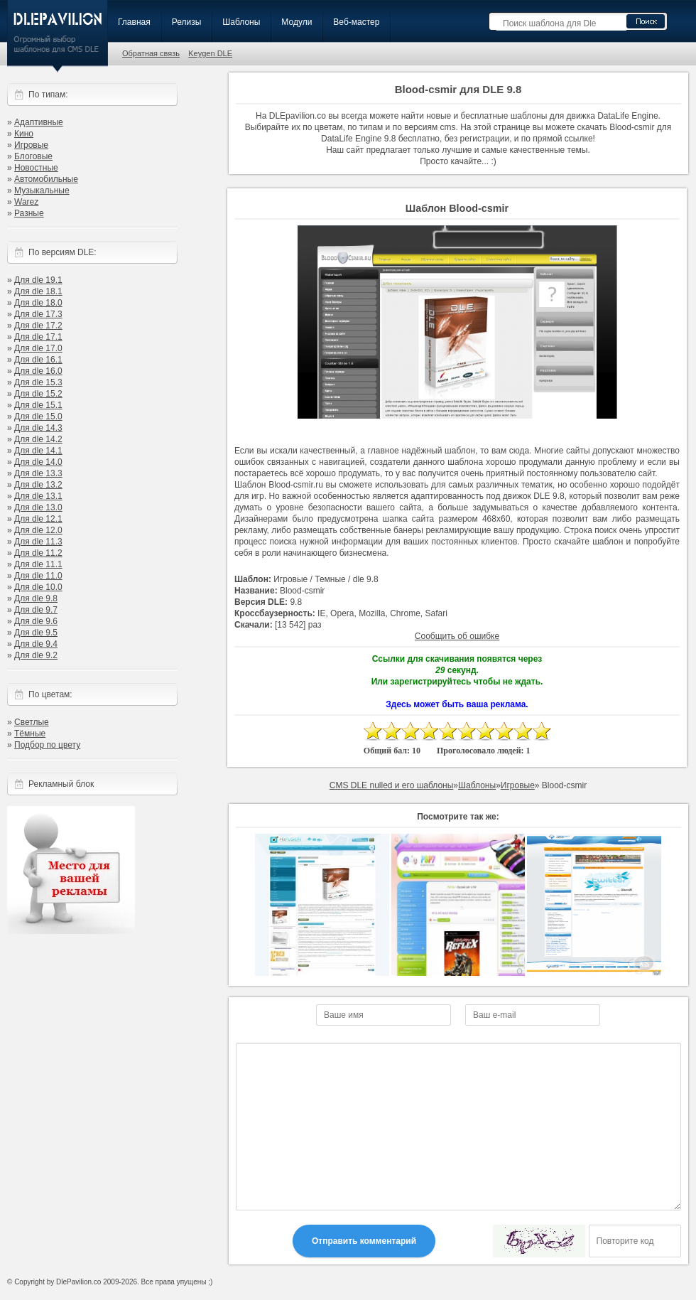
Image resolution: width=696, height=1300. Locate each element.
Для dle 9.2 (36, 655)
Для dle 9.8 (36, 598)
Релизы (187, 22)
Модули (296, 22)
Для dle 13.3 (38, 473)
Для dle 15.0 (38, 416)
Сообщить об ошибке (457, 636)
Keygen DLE (210, 53)
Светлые (31, 722)
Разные (29, 213)
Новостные (36, 168)
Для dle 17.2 (38, 326)
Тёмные (29, 733)
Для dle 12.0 (38, 530)
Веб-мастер (356, 22)
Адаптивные (38, 122)
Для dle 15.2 (38, 394)
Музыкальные (42, 190)
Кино (23, 134)
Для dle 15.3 (38, 382)
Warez (26, 202)
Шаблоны (241, 22)
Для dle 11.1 (38, 564)
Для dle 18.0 (38, 303)
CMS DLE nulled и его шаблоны (392, 785)
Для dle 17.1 (38, 337)
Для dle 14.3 (38, 428)
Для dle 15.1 (38, 405)
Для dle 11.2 (38, 553)
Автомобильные (46, 179)
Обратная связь (151, 53)
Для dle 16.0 (38, 371)
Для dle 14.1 (38, 451)
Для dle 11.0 (38, 576)
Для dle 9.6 (36, 621)
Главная (134, 22)
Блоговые (33, 156)
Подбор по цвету (47, 745)
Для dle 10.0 (38, 587)
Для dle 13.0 (38, 507)
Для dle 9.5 (36, 633)
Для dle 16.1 (38, 360)
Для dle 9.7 (36, 610)
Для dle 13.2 (38, 485)
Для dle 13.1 (38, 496)
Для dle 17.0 (38, 348)
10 (541, 731)
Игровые (31, 145)
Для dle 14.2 (38, 439)
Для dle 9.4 (36, 644)
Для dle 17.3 (38, 314)
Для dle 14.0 (38, 462)
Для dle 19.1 (38, 280)
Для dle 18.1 (38, 291)
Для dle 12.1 (38, 519)
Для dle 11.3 (38, 542)
